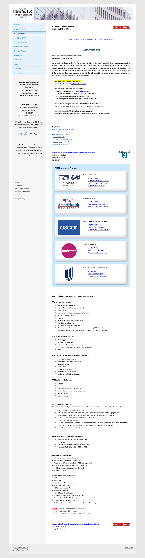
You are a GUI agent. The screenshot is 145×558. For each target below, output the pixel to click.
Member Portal (93, 201)
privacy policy (18, 182)
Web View (128, 547)
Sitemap (24, 547)
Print (15, 547)
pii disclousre (18, 185)
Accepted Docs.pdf (68, 511)
